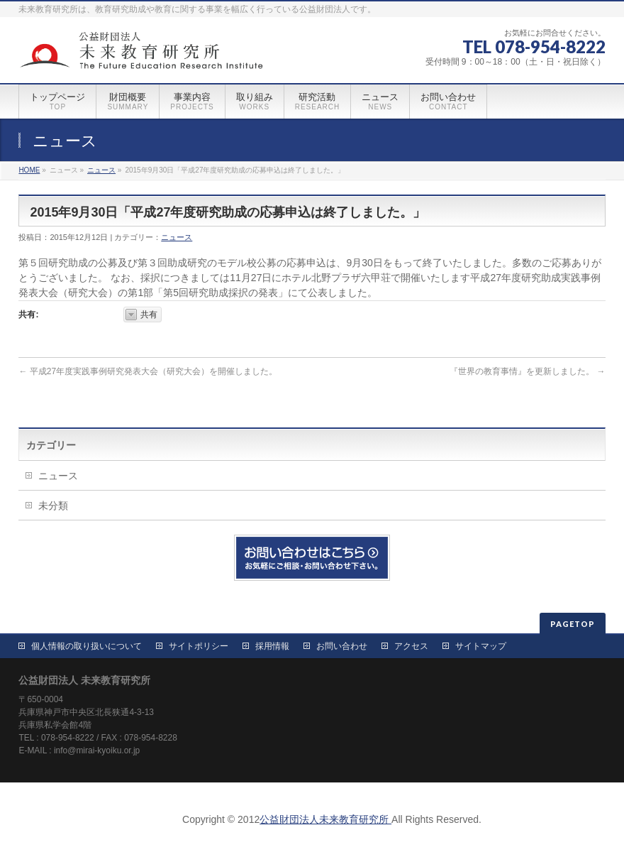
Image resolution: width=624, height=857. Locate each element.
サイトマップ (480, 646)
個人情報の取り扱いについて (86, 646)
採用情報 (272, 646)
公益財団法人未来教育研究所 (325, 819)
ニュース (101, 170)
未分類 (53, 505)
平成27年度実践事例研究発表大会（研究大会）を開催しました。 (147, 371)
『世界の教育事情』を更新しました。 (527, 371)
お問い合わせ (341, 646)
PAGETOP (572, 623)
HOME (29, 170)
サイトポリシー (198, 646)
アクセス (411, 646)
